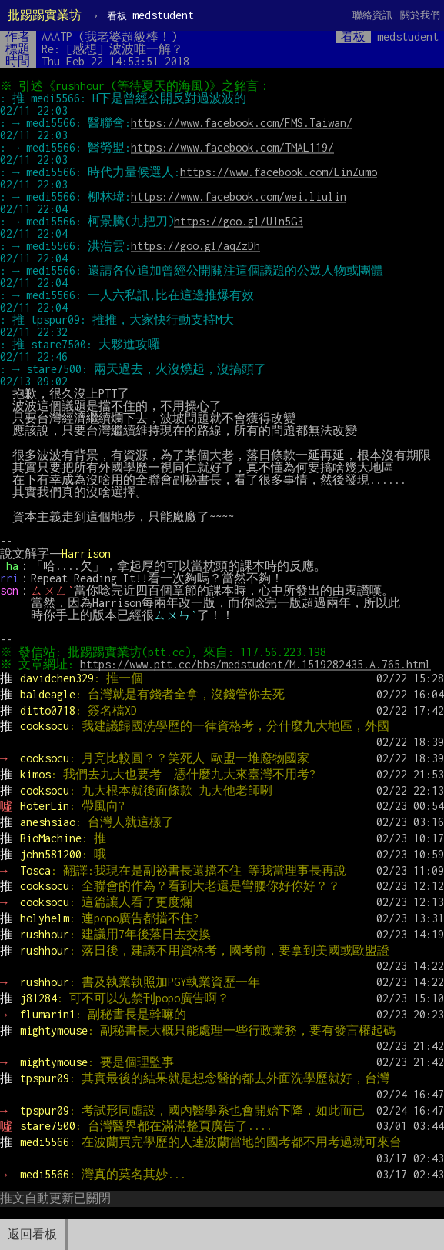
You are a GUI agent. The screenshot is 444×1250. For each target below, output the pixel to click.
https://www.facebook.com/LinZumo (278, 171)
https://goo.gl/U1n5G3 (238, 221)
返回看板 (32, 1234)
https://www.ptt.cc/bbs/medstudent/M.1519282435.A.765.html (257, 664)
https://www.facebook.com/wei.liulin (238, 196)
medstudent (150, 15)
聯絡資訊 (372, 15)
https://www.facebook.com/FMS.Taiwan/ (241, 122)
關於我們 (420, 15)
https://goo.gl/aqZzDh (195, 245)
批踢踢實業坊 (45, 15)
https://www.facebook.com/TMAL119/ (232, 147)
